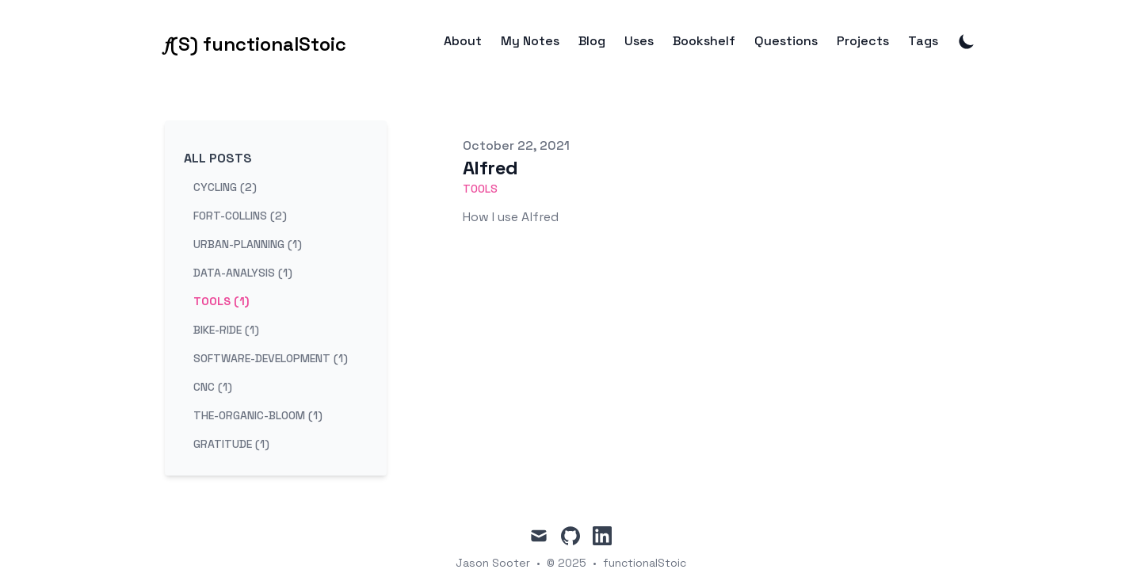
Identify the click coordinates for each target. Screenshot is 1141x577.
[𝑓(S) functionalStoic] (255, 41)
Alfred (490, 167)
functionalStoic (644, 563)
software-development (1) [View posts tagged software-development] (270, 358)
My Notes (530, 41)
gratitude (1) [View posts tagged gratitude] (231, 444)
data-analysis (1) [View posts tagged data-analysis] (242, 273)
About (463, 41)
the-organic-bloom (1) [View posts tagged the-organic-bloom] (257, 415)
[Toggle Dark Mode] (966, 41)
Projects (863, 41)
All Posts (218, 158)
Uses (639, 41)
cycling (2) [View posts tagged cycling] (225, 187)
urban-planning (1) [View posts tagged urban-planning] (247, 244)
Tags (923, 41)
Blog (591, 41)
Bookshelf (704, 41)
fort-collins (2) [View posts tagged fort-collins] (240, 215)
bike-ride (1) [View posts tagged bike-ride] (226, 330)
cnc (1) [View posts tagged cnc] (212, 387)
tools (480, 189)
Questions (786, 41)
